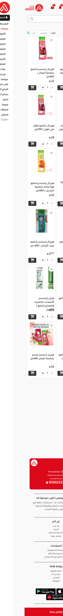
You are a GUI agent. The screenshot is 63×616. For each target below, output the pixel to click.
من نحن (31, 526)
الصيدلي (31, 578)
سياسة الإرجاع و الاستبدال (31, 557)
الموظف (31, 581)
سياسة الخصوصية (31, 550)
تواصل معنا (31, 611)
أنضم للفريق (31, 571)
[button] (37, 8)
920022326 (32, 483)
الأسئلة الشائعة (31, 533)
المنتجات (43, 27)
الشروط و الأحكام (31, 554)
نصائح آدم (31, 574)
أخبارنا (31, 530)
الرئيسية (56, 27)
